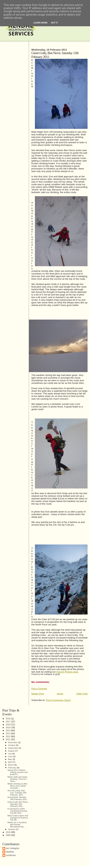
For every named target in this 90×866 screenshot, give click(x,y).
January (12, 829)
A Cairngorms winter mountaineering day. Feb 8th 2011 (17, 811)
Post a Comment (39, 688)
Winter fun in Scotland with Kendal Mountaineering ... (16, 824)
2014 (8, 730)
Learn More (41, 22)
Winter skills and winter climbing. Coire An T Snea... (17, 779)
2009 (8, 835)
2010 (8, 832)
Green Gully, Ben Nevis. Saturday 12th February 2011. (17, 804)
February (12, 767)
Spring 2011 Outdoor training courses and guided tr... (17, 772)
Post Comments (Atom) (58, 700)
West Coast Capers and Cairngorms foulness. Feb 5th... (17, 818)
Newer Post (37, 693)
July (10, 753)
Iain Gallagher (12, 848)
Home (60, 693)
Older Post (82, 693)
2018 (8, 718)
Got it (54, 22)
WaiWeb (10, 852)
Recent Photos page (67, 672)
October (12, 745)
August (11, 751)
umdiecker (11, 855)
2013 (8, 733)
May (10, 759)
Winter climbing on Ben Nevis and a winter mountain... (17, 786)
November (13, 742)
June (10, 756)
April (10, 762)
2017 (8, 721)
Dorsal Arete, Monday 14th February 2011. (17, 798)
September (13, 748)
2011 (8, 739)
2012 (8, 736)
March (11, 765)
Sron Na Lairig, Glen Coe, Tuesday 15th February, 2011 (16, 793)
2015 (8, 727)
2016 (8, 724)
